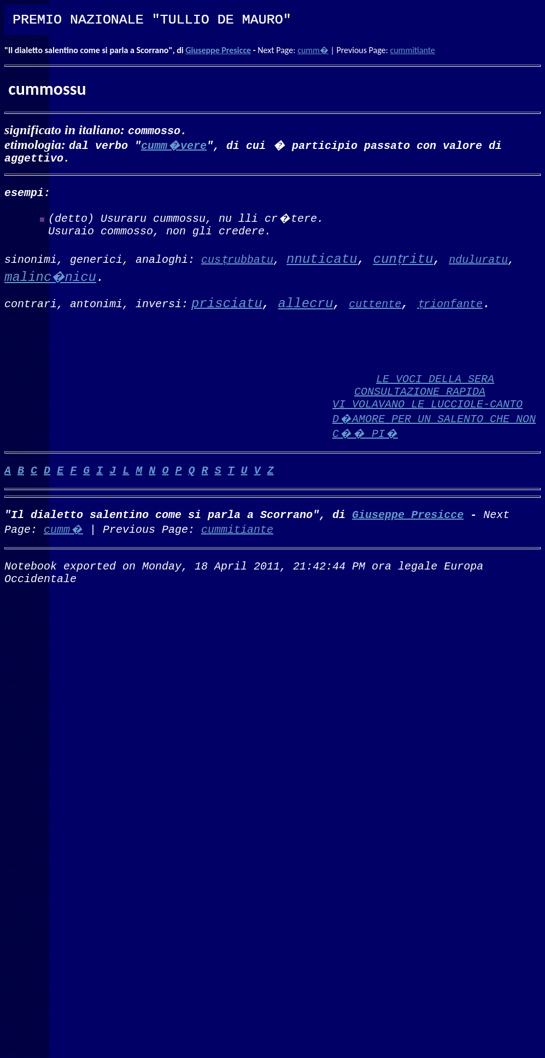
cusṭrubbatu (237, 265)
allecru (305, 310)
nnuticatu (322, 265)
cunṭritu (403, 265)
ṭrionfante (450, 309)
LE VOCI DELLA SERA (435, 391)
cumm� (313, 50)
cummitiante (412, 50)
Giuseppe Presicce (218, 50)
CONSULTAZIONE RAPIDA (419, 406)
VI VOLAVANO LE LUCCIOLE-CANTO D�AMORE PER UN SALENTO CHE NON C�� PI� (434, 435)
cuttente (375, 309)
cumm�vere (174, 144)
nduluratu (478, 265)
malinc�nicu (50, 284)
